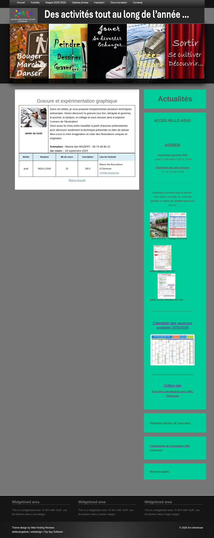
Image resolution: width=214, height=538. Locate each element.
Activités (35, 3)
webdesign (36, 531)
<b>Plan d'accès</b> (109, 173)
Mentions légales (159, 471)
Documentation (118, 3)
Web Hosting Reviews (42, 527)
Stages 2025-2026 (55, 3)
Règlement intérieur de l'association (170, 422)
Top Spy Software (53, 531)
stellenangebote (20, 531)
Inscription (99, 3)
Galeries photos (80, 3)
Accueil (21, 3)
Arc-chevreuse (195, 527)
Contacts (137, 3)
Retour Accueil (77, 180)
